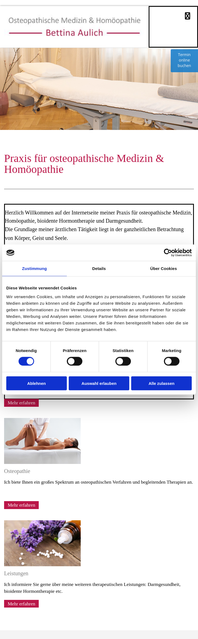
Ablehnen (36, 383)
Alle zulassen (162, 383)
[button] (21, 403)
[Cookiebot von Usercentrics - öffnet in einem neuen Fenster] (168, 253)
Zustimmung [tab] (34, 268)
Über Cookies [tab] (163, 268)
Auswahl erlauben (99, 383)
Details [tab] (99, 268)
